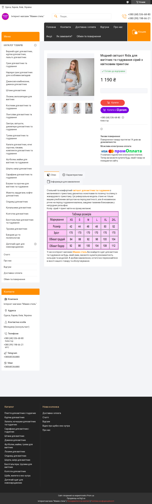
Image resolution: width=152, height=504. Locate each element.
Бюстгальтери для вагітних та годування (19, 221)
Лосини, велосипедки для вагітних (19, 98)
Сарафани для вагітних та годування (19, 176)
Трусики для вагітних (16, 229)
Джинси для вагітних (15, 440)
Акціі (49, 36)
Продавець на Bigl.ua (76, 498)
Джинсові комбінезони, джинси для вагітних (17, 83)
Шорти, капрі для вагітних (19, 168)
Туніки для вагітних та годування (17, 137)
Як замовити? (64, 36)
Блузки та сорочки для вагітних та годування (17, 185)
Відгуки (104, 27)
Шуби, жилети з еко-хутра (17, 475)
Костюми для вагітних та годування (18, 107)
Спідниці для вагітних (17, 201)
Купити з (117, 110)
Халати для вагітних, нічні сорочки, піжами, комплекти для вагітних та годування (19, 149)
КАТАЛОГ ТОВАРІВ (13, 45)
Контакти (65, 27)
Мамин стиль (80, 252)
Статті (7, 254)
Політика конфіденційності (102, 501)
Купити (115, 102)
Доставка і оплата (85, 27)
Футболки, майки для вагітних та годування (17, 161)
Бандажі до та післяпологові (13, 236)
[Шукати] (56, 16)
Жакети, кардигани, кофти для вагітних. (19, 194)
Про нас (118, 27)
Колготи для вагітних (15, 471)
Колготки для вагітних (17, 214)
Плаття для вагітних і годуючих (20, 413)
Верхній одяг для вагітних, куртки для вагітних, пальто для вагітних (19, 54)
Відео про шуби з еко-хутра (56, 426)
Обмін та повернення (89, 36)
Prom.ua (90, 496)
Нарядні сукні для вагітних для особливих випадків (19, 74)
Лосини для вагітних (15, 451)
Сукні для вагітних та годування (16, 65)
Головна (51, 27)
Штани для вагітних (16, 90)
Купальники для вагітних (18, 207)
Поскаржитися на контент (78, 501)
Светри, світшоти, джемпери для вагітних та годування (19, 126)
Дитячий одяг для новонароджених (15, 245)
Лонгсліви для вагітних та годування (19, 116)
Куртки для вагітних (14, 417)
